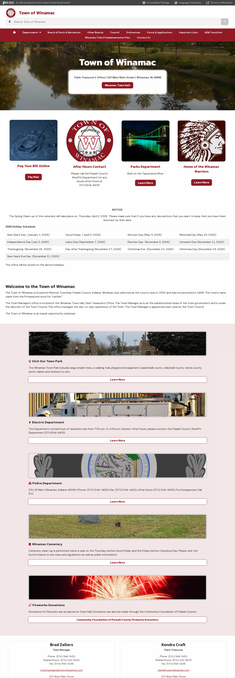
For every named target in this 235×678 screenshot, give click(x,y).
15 (61, 519)
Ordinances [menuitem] (133, 22)
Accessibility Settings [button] (188, 640)
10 (22, 519)
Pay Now (33, 167)
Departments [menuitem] (33, 22)
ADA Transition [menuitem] (213, 22)
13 (46, 519)
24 (22, 534)
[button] (156, 2)
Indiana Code (108, 648)
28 (54, 534)
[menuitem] (14, 22)
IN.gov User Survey (37, 636)
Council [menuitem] (114, 22)
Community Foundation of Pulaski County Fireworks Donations (207, 389)
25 (30, 534)
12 (38, 519)
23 (15, 534)
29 (61, 534)
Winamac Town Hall (117, 76)
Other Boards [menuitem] (95, 22)
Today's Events (25, 551)
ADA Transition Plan (159, 594)
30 (15, 541)
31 (22, 541)
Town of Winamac (32, 12)
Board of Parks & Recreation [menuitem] (64, 22)
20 (46, 526)
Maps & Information (112, 636)
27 (46, 534)
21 (54, 526)
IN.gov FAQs (33, 660)
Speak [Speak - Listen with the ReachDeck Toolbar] (187, 659)
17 (22, 526)
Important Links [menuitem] (188, 22)
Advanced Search (37, 642)
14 (54, 519)
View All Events (51, 551)
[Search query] (204, 12)
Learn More (145, 173)
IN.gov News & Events (113, 642)
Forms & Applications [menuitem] (159, 22)
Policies (31, 648)
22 (61, 526)
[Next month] (60, 491)
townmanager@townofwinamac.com (61, 437)
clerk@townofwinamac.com (173, 437)
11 (30, 519)
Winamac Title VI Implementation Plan (169, 599)
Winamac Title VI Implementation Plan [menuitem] (107, 28)
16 (15, 526)
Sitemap (31, 654)
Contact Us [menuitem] (143, 28)
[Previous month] (15, 491)
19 (38, 526)
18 (30, 526)
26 (38, 534)
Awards (105, 663)
